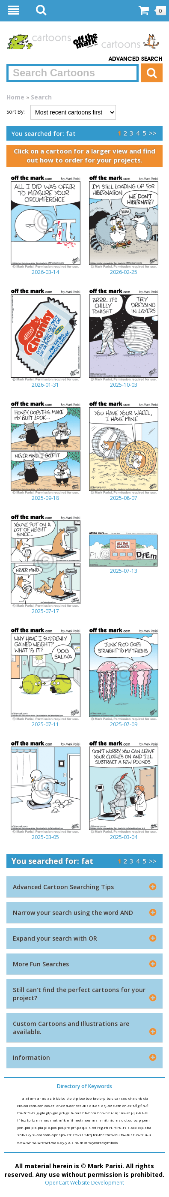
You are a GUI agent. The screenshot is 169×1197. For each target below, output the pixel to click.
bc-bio (66, 1098)
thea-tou (113, 1134)
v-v (20, 1142)
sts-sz (78, 1134)
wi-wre (38, 1142)
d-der (71, 1105)
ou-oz (133, 1120)
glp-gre (52, 1112)
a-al (26, 1098)
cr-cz (61, 1105)
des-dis (82, 1105)
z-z (71, 1142)
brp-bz (105, 1098)
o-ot (125, 1120)
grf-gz (65, 1112)
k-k (139, 1112)
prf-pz (76, 1127)
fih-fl (144, 1105)
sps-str (65, 1134)
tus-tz (139, 1134)
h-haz (76, 1112)
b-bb (57, 1098)
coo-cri (50, 1105)
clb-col (23, 1105)
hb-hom (89, 1112)
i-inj (115, 1112)
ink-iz (125, 1112)
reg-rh (103, 1127)
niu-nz (115, 1120)
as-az (47, 1098)
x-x (59, 1142)
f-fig (136, 1105)
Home (15, 97)
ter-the (99, 1134)
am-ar (36, 1098)
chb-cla (142, 1098)
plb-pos (51, 1127)
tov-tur (127, 1134)
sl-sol (37, 1134)
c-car (116, 1098)
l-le (145, 1112)
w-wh (28, 1142)
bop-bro (92, 1098)
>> (153, 133)
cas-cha (128, 1098)
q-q (85, 1127)
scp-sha (144, 1127)
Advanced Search (136, 59)
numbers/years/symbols (96, 1142)
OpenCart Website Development (84, 1182)
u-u (148, 1134)
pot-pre (64, 1127)
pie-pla (37, 1127)
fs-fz (31, 1112)
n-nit (103, 1120)
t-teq (88, 1134)
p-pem (144, 1120)
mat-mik (58, 1120)
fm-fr (22, 1112)
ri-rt (113, 1127)
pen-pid (24, 1127)
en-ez (127, 1105)
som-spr (51, 1134)
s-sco (132, 1127)
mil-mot (74, 1120)
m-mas (43, 1120)
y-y (65, 1142)
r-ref (93, 1127)
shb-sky (24, 1134)
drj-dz (107, 1105)
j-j (133, 1112)
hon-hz (104, 1112)
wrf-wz (50, 1142)
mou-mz (90, 1120)
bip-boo (79, 1098)
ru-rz (122, 1127)
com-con (36, 1105)
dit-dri (95, 1105)
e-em (117, 1105)
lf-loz (22, 1120)
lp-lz (31, 1120)
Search (41, 97)
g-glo (41, 1112)
